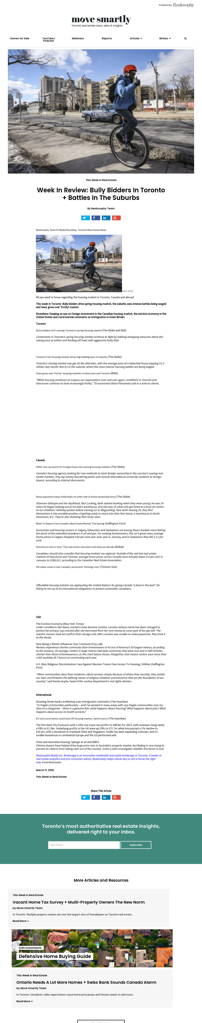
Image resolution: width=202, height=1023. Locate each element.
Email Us (72, 1005)
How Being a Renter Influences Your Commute (63, 650)
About (58, 1005)
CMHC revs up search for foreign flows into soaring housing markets (76, 473)
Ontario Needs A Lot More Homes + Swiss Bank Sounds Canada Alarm (162, 917)
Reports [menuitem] (107, 38)
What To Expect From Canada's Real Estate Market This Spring (73, 530)
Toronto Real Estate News (96, 236)
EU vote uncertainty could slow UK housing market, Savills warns (74, 724)
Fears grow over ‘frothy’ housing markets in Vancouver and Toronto (76, 379)
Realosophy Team (103, 215)
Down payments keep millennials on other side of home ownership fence (79, 503)
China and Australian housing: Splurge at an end (64, 748)
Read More (21, 951)
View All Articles (101, 972)
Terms (86, 1005)
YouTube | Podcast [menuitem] (48, 39)
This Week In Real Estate (101, 186)
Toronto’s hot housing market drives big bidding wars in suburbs (74, 363)
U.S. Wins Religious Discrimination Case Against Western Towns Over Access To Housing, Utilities (93, 670)
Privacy (98, 1005)
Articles (135, 38)
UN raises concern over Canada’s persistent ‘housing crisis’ (71, 573)
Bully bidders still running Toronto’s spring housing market (71, 336)
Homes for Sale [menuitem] (19, 38)
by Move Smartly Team (28, 932)
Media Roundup (69, 236)
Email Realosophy (52, 768)
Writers (163, 38)
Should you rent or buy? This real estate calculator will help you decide (77, 553)
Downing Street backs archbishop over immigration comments (73, 708)
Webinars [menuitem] (78, 38)
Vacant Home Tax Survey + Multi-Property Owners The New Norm (37, 917)
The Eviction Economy (49, 630)
